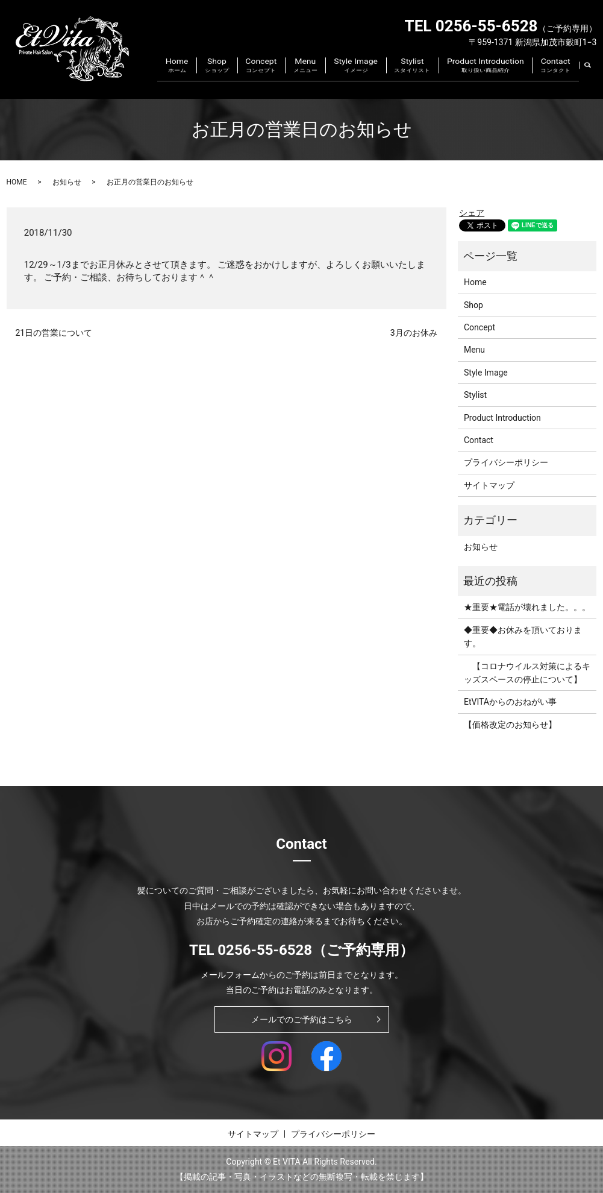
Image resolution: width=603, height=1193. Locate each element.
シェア (471, 213)
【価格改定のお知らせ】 (510, 724)
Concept (305, 76)
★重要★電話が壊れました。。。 (527, 607)
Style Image (384, 76)
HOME (17, 182)
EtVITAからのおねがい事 (510, 702)
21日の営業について (54, 333)
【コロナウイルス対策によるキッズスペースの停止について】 (527, 672)
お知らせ (66, 182)
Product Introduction (497, 76)
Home (237, 76)
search (595, 75)
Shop (269, 76)
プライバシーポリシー (506, 462)
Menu (342, 76)
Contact (560, 76)
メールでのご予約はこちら (301, 1019)
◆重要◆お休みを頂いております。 (523, 636)
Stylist (432, 76)
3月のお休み (413, 333)
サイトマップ (489, 485)
